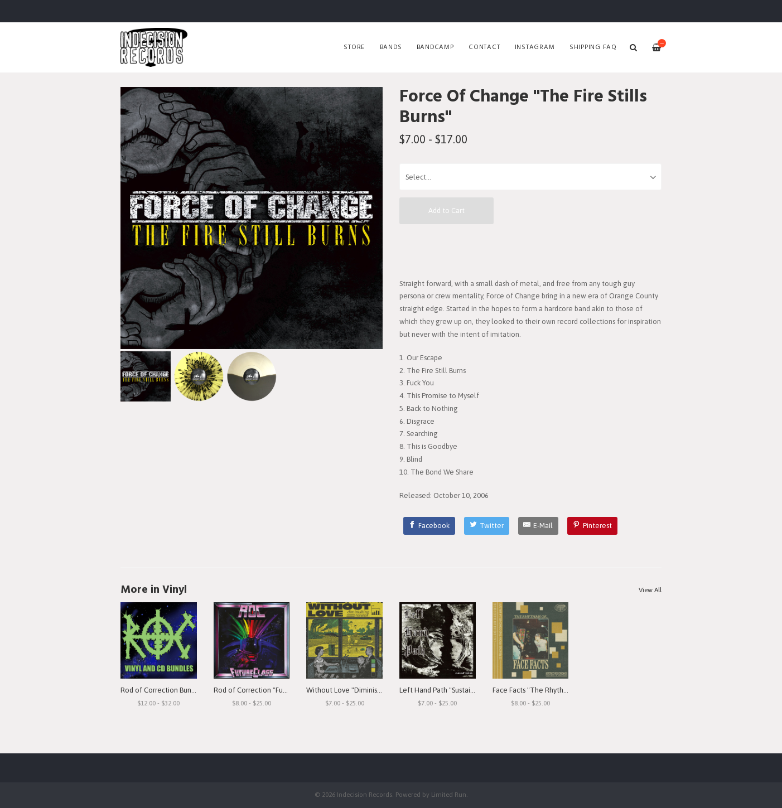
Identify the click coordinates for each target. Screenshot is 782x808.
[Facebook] (429, 526)
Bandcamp (435, 47)
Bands (391, 47)
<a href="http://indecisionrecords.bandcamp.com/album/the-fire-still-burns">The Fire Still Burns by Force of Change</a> (530, 250)
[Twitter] (486, 526)
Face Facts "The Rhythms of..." (541, 690)
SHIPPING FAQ (593, 47)
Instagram (535, 47)
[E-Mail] (538, 526)
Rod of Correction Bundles (162, 690)
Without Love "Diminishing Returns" (363, 690)
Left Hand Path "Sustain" (438, 690)
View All (650, 590)
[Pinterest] (592, 526)
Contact (484, 47)
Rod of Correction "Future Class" (265, 690)
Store (354, 47)
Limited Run (448, 794)
